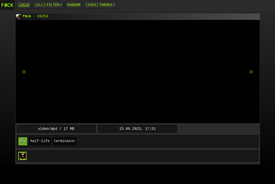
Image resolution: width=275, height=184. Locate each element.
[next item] (24, 72)
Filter (53, 5)
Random (73, 5)
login (24, 5)
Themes (105, 5)
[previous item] (251, 72)
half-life (40, 141)
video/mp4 (47, 128)
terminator (64, 141)
